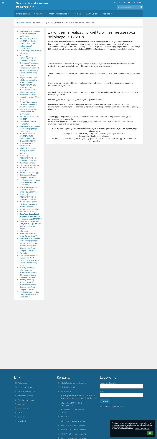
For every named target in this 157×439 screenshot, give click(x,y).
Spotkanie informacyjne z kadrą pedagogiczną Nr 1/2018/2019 (30, 182)
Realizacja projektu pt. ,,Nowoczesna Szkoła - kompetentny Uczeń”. (64, 23)
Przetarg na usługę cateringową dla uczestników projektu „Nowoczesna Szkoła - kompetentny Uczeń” (28, 272)
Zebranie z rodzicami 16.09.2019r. (28, 122)
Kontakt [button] (77, 14)
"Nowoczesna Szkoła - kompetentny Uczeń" (28, 176)
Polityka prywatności (26, 400)
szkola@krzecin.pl (68, 387)
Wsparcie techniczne (26, 387)
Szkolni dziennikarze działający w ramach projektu (28, 150)
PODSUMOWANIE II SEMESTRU (27, 168)
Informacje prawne (25, 395)
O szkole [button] (107, 14)
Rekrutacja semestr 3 (28, 163)
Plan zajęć (23, 253)
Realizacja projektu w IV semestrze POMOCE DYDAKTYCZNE (29, 111)
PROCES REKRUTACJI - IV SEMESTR (29, 117)
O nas (20, 412)
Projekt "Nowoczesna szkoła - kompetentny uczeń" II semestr (28, 204)
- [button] (120, 2)
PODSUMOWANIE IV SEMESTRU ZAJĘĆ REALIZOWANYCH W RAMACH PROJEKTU (28, 88)
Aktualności (22, 421)
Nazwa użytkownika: (108, 383)
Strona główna (23, 23)
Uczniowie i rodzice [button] (59, 14)
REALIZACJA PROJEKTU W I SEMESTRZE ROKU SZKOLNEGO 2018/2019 (30, 189)
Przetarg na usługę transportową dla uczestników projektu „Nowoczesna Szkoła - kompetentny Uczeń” (28, 285)
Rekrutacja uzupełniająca (29, 172)
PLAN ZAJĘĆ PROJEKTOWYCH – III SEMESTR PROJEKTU (28, 158)
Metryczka (22, 404)
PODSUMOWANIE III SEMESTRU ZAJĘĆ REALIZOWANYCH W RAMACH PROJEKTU (28, 137)
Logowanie (138, 2)
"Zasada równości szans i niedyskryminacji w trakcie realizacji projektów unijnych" (30, 225)
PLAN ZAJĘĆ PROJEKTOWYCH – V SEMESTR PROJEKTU (28, 58)
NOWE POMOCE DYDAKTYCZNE (26, 144)
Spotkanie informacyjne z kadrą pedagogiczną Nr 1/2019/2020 (30, 128)
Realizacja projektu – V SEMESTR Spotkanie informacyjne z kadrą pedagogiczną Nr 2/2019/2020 (28, 43)
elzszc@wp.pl (66, 391)
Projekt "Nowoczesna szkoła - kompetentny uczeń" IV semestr (28, 104)
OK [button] (150, 433)
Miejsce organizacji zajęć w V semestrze (31, 52)
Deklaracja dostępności (27, 391)
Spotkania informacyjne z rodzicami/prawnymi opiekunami (30, 33)
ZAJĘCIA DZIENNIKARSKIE (30, 165)
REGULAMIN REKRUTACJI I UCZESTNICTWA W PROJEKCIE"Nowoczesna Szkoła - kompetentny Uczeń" (30, 260)
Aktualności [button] (39, 14)
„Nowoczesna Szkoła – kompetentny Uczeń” (28, 234)
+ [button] (115, 2)
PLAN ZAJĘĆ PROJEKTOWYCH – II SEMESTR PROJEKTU (28, 197)
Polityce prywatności (142, 429)
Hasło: (102, 391)
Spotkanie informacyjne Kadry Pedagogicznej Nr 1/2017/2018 (29, 294)
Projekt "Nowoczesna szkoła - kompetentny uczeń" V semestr (28, 80)
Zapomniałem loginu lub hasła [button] (112, 406)
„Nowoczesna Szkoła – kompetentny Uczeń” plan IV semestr (30, 97)
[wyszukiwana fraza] (130, 7)
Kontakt (21, 417)
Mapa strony (23, 408)
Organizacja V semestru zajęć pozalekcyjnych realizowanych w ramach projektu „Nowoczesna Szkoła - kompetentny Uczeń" (29, 69)
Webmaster (22, 383)
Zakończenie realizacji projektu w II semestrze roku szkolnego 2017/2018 (31, 216)
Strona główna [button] (23, 14)
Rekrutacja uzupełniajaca (29, 209)
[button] (129, 2)
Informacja (24, 231)
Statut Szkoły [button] (92, 14)
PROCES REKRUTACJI (28, 211)
